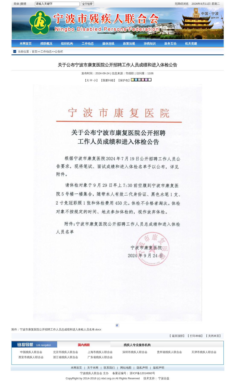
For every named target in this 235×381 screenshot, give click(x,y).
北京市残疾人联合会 (65, 352)
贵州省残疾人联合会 (169, 352)
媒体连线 (108, 43)
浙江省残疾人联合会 (65, 357)
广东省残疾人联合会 (100, 357)
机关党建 (191, 43)
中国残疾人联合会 (31, 352)
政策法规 (129, 43)
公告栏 (59, 51)
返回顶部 (177, 335)
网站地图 (125, 367)
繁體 (23, 3)
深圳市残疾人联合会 (134, 352)
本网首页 (26, 43)
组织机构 (67, 43)
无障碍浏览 (182, 3)
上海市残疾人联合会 (100, 352)
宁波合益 (163, 378)
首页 (34, 51)
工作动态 (88, 43)
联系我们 (109, 367)
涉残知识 (150, 43)
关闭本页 (213, 335)
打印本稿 (195, 335)
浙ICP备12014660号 (142, 373)
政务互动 (170, 43)
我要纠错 (108, 80)
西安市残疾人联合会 (31, 357)
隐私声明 (142, 367)
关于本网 (92, 367)
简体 (16, 3)
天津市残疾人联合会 (203, 352)
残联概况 (46, 43)
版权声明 (158, 367)
